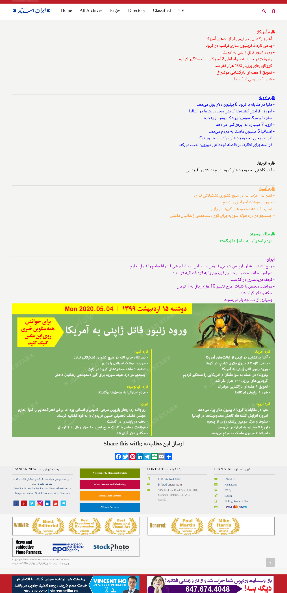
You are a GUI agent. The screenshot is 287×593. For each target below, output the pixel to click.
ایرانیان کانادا (27, 504)
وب (46, 504)
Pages (115, 11)
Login (228, 521)
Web (56, 518)
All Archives (91, 11)
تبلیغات (40, 509)
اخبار (15, 504)
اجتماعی (49, 509)
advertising (62, 513)
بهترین (57, 504)
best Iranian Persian (37, 513)
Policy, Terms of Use (236, 526)
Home (15, 29)
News (52, 513)
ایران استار (67, 504)
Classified (162, 11)
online (30, 518)
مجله (51, 504)
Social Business (43, 518)
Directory (136, 11)
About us (230, 504)
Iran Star (19, 513)
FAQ (227, 515)
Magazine (20, 518)
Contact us (231, 510)
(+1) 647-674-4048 (169, 504)
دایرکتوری (39, 504)
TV (181, 11)
